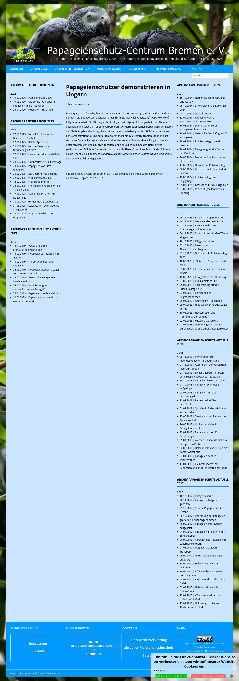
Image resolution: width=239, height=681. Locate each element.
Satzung (149, 655)
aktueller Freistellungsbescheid (149, 647)
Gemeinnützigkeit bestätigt (43, 201)
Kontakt (198, 68)
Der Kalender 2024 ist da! (209, 221)
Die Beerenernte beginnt (42, 173)
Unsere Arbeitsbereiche (71, 68)
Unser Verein (137, 68)
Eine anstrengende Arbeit (209, 217)
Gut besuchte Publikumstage (44, 162)
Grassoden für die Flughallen (211, 185)
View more (160, 670)
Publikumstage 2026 (40, 97)
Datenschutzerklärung (149, 640)
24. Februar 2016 (80, 104)
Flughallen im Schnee (40, 109)
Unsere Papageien (109, 68)
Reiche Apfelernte (38, 142)
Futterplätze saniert (206, 320)
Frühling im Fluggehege (208, 300)
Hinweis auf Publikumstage (210, 165)
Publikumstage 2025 (40, 177)
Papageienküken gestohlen (210, 380)
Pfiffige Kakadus (204, 496)
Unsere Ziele (39, 68)
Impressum (38, 643)
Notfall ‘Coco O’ (203, 113)
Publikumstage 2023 (206, 281)
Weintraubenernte (39, 181)
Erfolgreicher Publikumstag (210, 277)
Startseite (17, 68)
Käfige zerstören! (204, 241)
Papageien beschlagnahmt (43, 293)
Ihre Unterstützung (168, 68)
